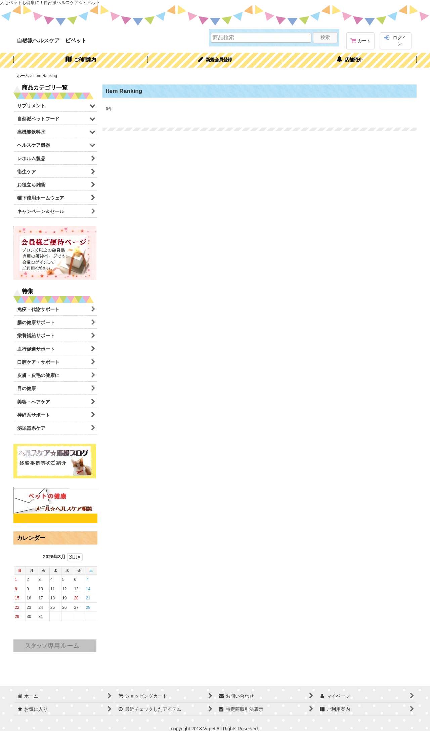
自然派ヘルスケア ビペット (52, 40)
